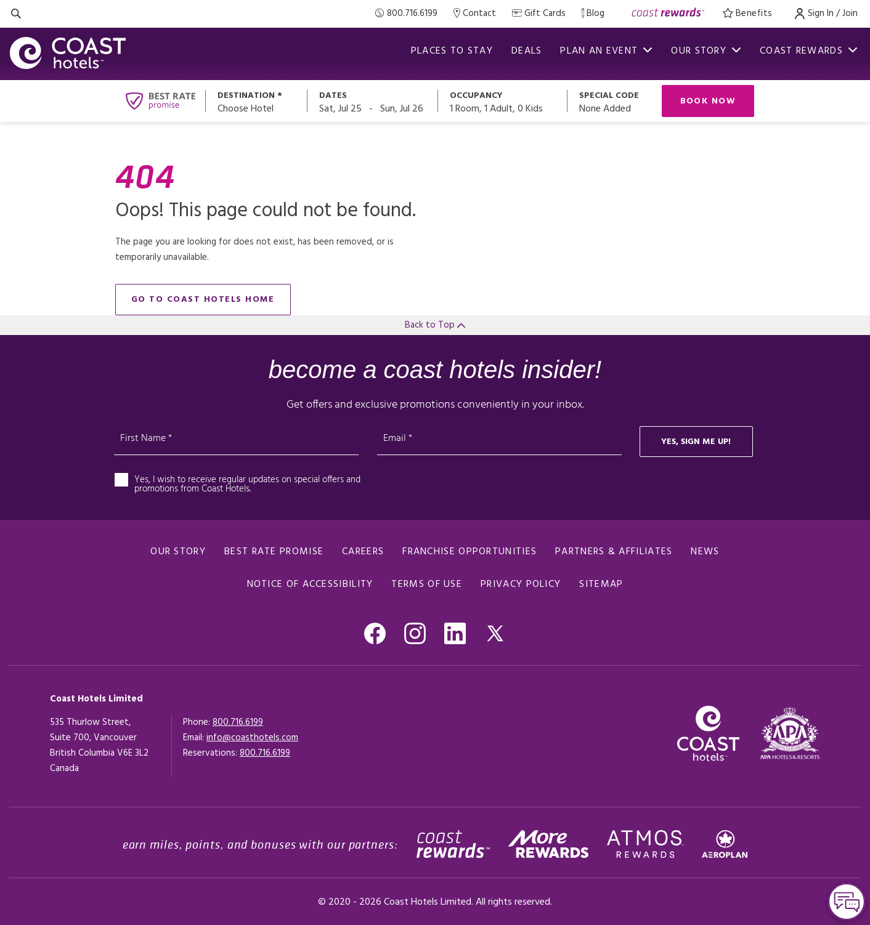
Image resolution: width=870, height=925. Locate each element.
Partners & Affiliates (613, 552)
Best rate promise (273, 552)
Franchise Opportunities (469, 552)
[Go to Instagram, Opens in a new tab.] (415, 633)
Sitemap (601, 584)
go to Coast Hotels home (203, 300)
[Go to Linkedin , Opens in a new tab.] (455, 633)
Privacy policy (521, 584)
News (705, 552)
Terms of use (426, 584)
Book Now (708, 101)
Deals (526, 51)
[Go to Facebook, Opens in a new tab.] (375, 633)
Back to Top (435, 325)
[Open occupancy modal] (502, 101)
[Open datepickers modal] (372, 101)
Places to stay (452, 51)
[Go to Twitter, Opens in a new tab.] (495, 633)
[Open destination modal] (256, 101)
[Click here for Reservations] (265, 753)
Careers (363, 552)
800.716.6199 (238, 722)
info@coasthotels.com (252, 737)
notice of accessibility (310, 584)
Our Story (178, 552)
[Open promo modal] (614, 101)
